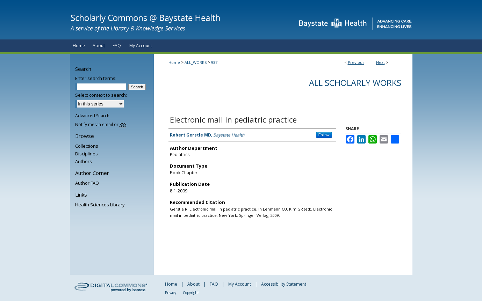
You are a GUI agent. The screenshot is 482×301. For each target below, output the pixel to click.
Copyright (191, 292)
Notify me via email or (100, 124)
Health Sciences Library (100, 204)
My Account (239, 284)
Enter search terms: (95, 78)
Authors (83, 161)
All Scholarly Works (355, 82)
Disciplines (86, 153)
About (193, 284)
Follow (324, 135)
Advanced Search (92, 116)
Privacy (170, 292)
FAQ (214, 284)
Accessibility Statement (283, 284)
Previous (356, 62)
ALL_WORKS (196, 62)
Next (380, 62)
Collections (86, 146)
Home (174, 62)
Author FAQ (87, 183)
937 (214, 62)
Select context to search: (101, 95)
